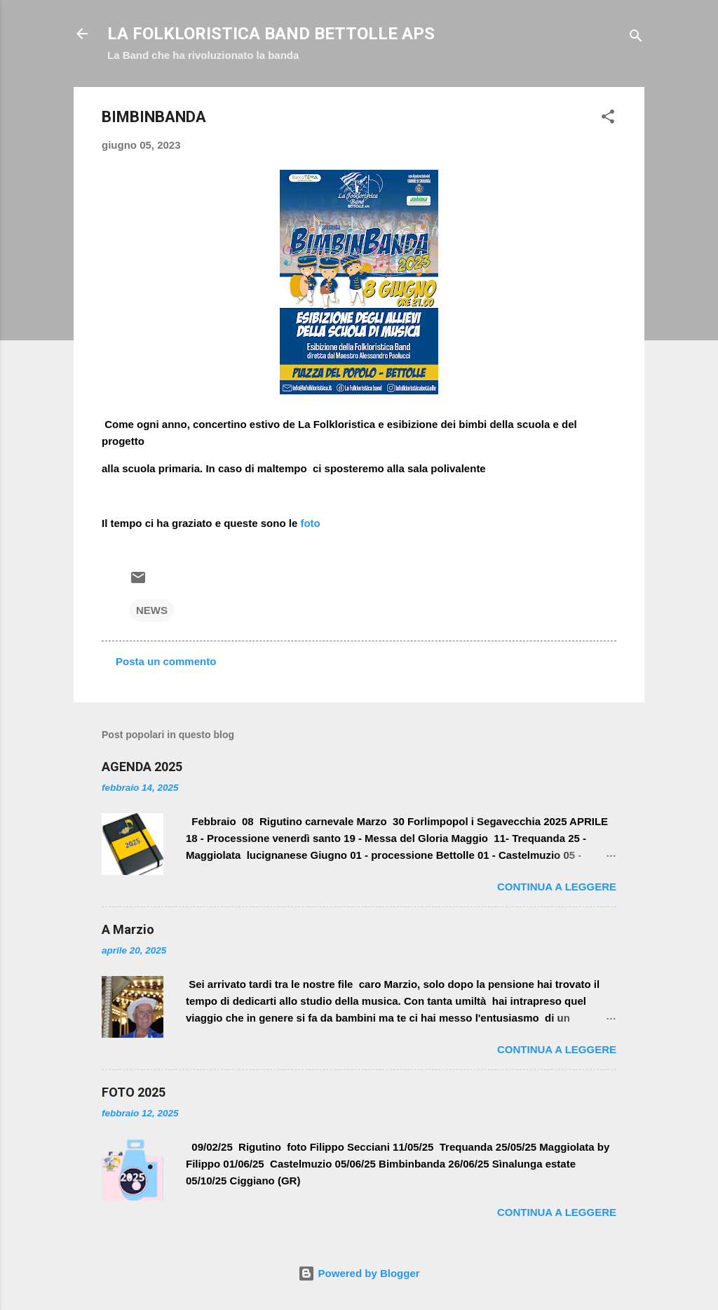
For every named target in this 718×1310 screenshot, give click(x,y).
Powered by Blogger (358, 1273)
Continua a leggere (556, 887)
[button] (608, 119)
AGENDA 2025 (142, 766)
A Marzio (128, 929)
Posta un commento (166, 661)
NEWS (152, 610)
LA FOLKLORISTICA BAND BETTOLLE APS (271, 34)
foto (310, 523)
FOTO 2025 (133, 1092)
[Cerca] (636, 38)
